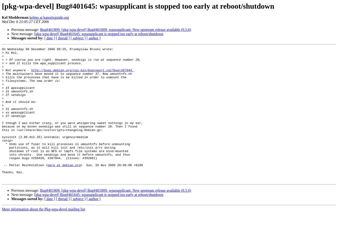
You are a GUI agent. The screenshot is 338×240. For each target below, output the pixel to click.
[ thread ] (63, 38)
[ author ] (94, 38)
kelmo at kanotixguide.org (49, 17)
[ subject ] (78, 38)
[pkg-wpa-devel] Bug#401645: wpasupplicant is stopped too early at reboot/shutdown (98, 34)
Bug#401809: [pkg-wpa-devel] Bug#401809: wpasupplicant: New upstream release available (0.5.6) (115, 30)
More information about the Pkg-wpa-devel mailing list (43, 236)
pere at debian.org (64, 189)
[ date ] (49, 38)
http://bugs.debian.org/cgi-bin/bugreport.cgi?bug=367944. (82, 75)
